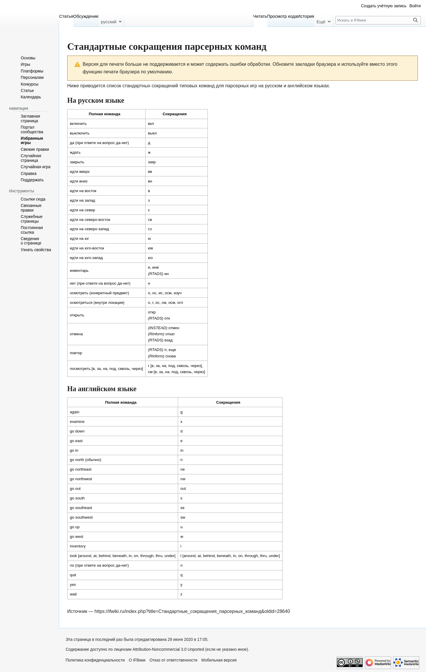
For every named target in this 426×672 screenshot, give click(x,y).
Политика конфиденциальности (95, 660)
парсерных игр (241, 85)
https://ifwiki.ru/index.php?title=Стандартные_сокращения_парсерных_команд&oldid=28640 (192, 611)
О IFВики (137, 660)
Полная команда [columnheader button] (104, 114)
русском (273, 85)
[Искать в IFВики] (378, 20)
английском (300, 85)
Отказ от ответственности (174, 660)
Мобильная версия (219, 660)
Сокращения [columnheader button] (175, 114)
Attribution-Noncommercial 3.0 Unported (168, 649)
